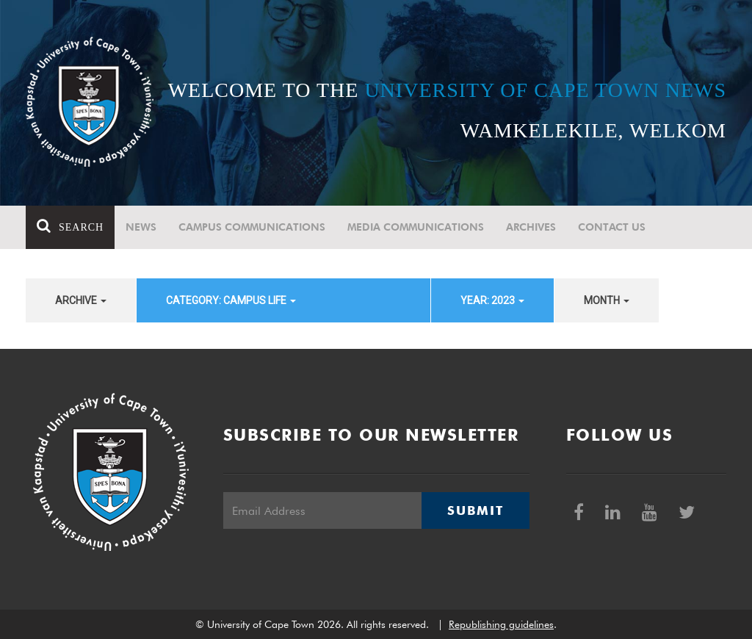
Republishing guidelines (501, 624)
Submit (475, 510)
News (141, 227)
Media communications (415, 227)
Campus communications (251, 227)
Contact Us (612, 227)
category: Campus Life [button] (231, 300)
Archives (531, 227)
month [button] (606, 300)
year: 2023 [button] (492, 300)
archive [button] (80, 300)
